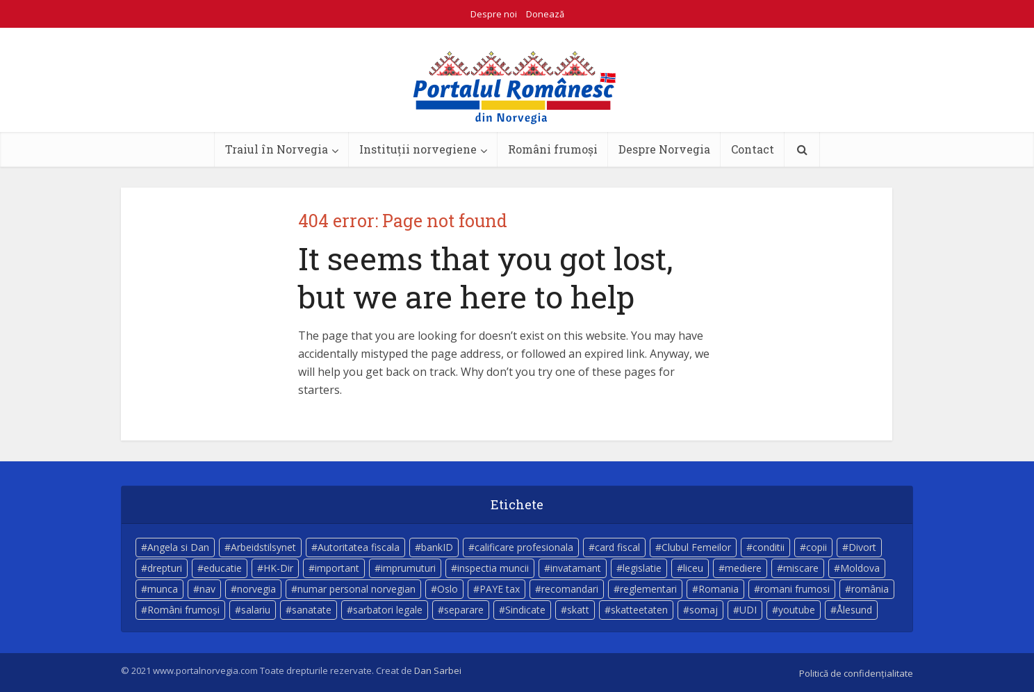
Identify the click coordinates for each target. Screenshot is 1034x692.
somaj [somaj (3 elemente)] (703, 609)
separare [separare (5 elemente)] (464, 609)
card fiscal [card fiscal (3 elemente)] (617, 547)
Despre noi (493, 14)
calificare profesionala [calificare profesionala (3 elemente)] (524, 547)
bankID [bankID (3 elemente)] (437, 547)
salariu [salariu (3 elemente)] (255, 609)
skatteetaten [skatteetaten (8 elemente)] (639, 609)
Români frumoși (553, 149)
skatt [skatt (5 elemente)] (578, 609)
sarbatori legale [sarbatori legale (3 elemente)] (387, 609)
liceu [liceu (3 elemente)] (693, 568)
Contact (752, 149)
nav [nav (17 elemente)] (207, 588)
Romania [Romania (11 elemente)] (718, 588)
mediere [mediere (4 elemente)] (743, 568)
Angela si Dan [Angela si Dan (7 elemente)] (178, 547)
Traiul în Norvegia (276, 149)
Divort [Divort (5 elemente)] (862, 547)
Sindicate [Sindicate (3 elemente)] (525, 609)
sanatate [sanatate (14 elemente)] (311, 609)
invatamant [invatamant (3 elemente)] (575, 568)
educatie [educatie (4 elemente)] (223, 568)
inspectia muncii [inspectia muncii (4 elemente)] (493, 568)
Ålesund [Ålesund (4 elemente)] (854, 609)
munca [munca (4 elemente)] (162, 588)
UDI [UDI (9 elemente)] (748, 609)
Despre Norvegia (664, 149)
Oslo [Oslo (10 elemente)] (447, 588)
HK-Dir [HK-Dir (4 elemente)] (278, 568)
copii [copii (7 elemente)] (816, 547)
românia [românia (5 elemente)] (870, 588)
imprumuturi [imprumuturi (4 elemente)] (408, 568)
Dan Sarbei (437, 670)
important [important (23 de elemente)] (337, 568)
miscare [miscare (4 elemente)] (801, 568)
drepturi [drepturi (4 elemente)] (164, 568)
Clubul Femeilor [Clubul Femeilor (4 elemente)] (696, 547)
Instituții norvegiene (418, 149)
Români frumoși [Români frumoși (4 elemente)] (183, 609)
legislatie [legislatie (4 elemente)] (642, 568)
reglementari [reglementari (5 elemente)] (648, 588)
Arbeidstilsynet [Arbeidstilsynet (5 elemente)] (263, 547)
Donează (545, 14)
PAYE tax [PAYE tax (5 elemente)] (499, 588)
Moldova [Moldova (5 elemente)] (860, 568)
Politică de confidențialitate (856, 673)
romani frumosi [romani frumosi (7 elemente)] (795, 588)
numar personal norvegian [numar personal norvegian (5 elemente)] (356, 588)
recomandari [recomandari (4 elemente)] (569, 588)
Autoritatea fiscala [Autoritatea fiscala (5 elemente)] (359, 547)
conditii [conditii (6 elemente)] (769, 547)
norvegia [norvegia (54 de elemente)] (256, 588)
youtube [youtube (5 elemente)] (796, 609)
